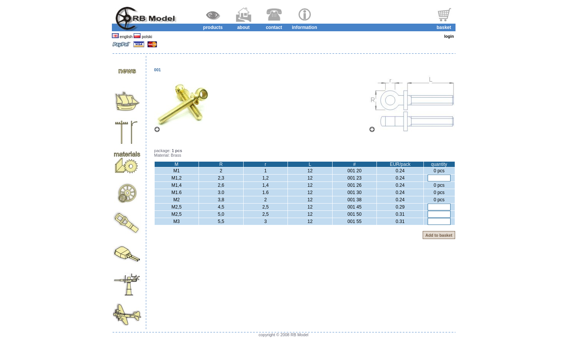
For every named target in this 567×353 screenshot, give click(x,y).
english (126, 36)
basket (443, 27)
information (304, 27)
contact (274, 27)
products (213, 27)
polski (146, 36)
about (243, 27)
